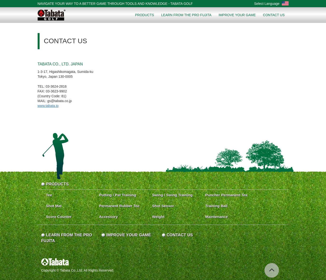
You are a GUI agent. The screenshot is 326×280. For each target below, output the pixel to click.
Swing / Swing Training (172, 195)
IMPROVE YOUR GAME (237, 15)
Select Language (271, 4)
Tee (49, 195)
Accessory (108, 217)
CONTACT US (274, 15)
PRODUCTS (144, 15)
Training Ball (216, 206)
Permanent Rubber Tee (119, 206)
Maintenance (216, 217)
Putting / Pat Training (117, 195)
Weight (158, 217)
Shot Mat (54, 206)
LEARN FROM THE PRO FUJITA (186, 15)
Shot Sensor (163, 206)
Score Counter (59, 217)
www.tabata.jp (48, 106)
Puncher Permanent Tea (226, 195)
